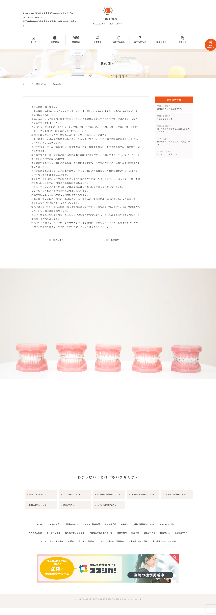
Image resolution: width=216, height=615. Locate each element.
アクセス (183, 42)
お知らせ (127, 523)
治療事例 (97, 42)
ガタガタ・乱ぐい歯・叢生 (47, 549)
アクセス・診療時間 (90, 523)
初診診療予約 (111, 523)
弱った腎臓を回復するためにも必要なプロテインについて (173, 129)
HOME (34, 523)
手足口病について (165, 117)
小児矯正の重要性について (108, 532)
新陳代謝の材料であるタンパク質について (173, 141)
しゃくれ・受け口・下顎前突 (112, 549)
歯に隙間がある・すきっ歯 (168, 549)
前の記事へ (58, 240)
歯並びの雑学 (119, 42)
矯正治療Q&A (140, 42)
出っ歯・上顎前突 (85, 549)
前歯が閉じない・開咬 (141, 549)
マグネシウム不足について (168, 153)
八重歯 (68, 549)
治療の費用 (131, 532)
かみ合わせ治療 (58, 532)
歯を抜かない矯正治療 (81, 532)
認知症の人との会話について (169, 107)
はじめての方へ (50, 523)
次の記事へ (115, 240)
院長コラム (161, 42)
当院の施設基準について (148, 523)
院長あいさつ (69, 523)
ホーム (34, 42)
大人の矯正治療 (37, 532)
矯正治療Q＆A (108, 540)
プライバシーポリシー (175, 523)
